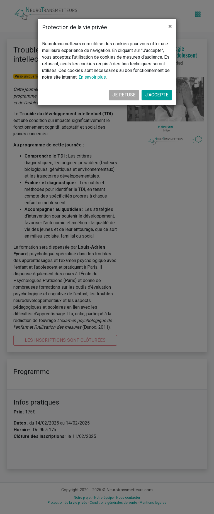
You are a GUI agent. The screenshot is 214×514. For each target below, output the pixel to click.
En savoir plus (92, 77)
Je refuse (124, 95)
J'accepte (157, 95)
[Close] (170, 26)
